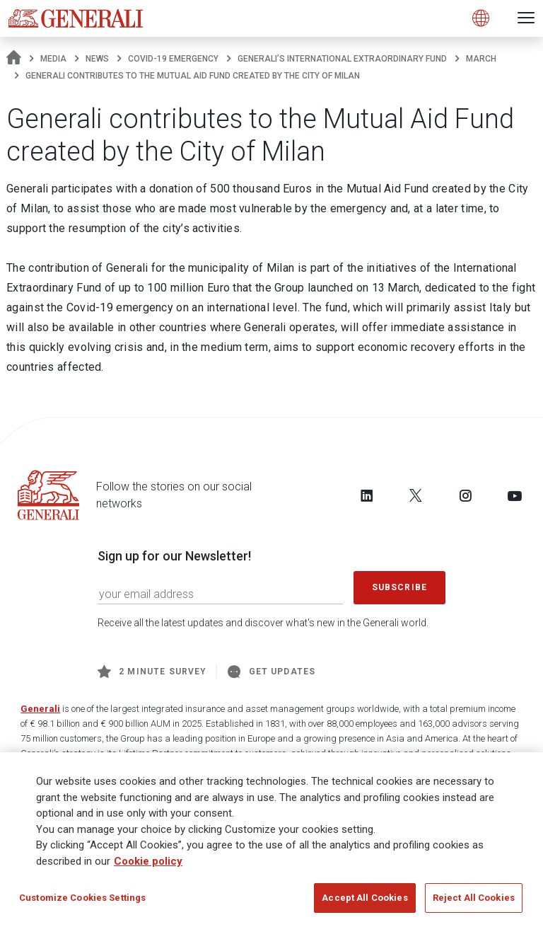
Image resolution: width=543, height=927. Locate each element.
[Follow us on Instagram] (465, 495)
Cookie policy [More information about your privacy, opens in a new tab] (148, 861)
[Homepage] (13, 58)
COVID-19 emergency (173, 59)
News (97, 59)
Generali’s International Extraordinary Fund (342, 59)
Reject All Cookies (474, 897)
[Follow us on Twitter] (415, 495)
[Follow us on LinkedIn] (367, 495)
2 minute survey (152, 671)
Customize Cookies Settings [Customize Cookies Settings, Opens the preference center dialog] (82, 897)
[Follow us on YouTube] (514, 495)
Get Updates (271, 671)
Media (53, 59)
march (481, 59)
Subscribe (399, 587)
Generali (40, 708)
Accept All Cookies (364, 897)
